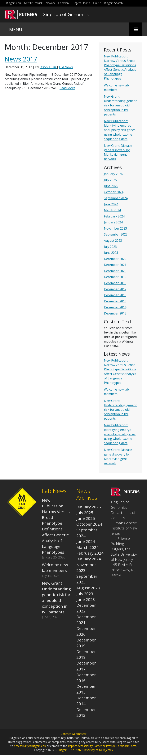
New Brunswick (33, 3)
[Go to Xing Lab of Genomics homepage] (125, 494)
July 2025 (110, 180)
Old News (66, 67)
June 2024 (111, 204)
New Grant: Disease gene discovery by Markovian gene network (118, 152)
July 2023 (110, 247)
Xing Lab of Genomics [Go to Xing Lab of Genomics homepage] (66, 14)
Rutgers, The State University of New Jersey (85, 750)
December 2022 (115, 259)
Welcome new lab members (116, 87)
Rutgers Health (81, 3)
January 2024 (113, 222)
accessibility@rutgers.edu (30, 746)
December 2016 (115, 295)
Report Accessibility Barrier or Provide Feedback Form (102, 746)
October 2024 (113, 192)
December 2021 (115, 265)
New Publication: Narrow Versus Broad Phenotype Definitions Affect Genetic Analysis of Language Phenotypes (120, 67)
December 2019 (115, 277)
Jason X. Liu (48, 67)
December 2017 (115, 289)
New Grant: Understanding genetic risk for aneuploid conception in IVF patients (120, 105)
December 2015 (115, 301)
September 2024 (115, 198)
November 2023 (115, 228)
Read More (67, 88)
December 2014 (115, 307)
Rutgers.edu (13, 3)
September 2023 (115, 234)
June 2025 (111, 186)
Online (97, 3)
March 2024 (112, 210)
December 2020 (115, 271)
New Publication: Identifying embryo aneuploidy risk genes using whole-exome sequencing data (120, 130)
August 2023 (113, 240)
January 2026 (113, 174)
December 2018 (115, 283)
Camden (63, 3)
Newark (50, 3)
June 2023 (111, 253)
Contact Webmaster (73, 734)
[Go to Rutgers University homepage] (21, 14)
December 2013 (115, 313)
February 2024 (114, 216)
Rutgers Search (113, 3)
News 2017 (21, 59)
